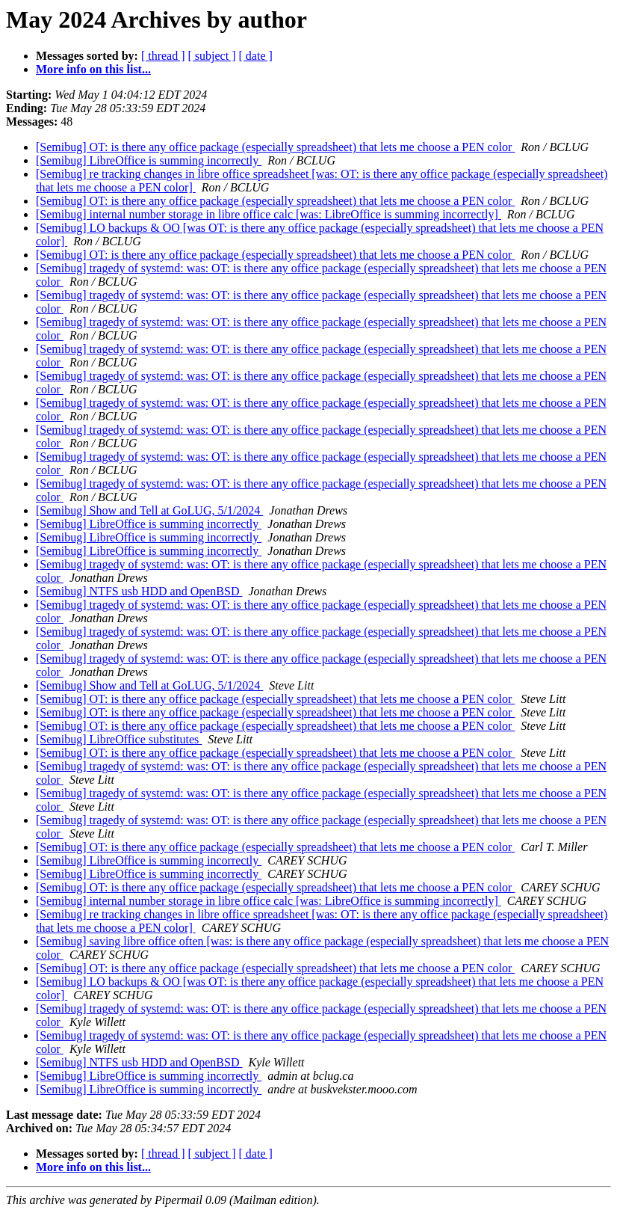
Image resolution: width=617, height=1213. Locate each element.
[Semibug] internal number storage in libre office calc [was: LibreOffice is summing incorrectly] (268, 214)
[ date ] (256, 55)
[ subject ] (212, 55)
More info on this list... (93, 69)
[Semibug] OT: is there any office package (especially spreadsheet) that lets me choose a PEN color (275, 147)
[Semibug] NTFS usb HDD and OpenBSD (139, 591)
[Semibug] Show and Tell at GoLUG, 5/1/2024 (149, 510)
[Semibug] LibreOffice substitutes (119, 739)
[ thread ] (163, 55)
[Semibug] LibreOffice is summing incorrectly (148, 160)
